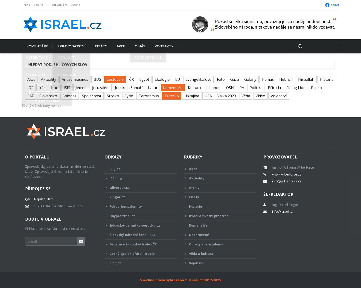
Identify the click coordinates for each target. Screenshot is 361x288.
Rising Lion (296, 87)
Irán (54, 87)
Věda (246, 95)
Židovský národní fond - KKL (138, 235)
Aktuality (48, 79)
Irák (42, 87)
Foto (221, 79)
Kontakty (164, 46)
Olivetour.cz (138, 187)
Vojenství (279, 95)
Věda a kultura (217, 253)
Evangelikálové (198, 79)
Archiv (217, 187)
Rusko (316, 87)
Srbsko (113, 95)
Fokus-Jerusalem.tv (138, 206)
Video (260, 95)
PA (241, 87)
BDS (97, 79)
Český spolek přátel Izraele (138, 253)
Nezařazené (217, 235)
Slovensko (48, 95)
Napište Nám (44, 199)
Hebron (286, 79)
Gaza (234, 79)
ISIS (67, 87)
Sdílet (335, 5)
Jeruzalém (100, 87)
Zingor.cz (138, 197)
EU (177, 79)
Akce (120, 46)
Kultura (194, 87)
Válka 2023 (226, 95)
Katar (152, 87)
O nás (140, 46)
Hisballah (306, 79)
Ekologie (162, 79)
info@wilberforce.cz (286, 181)
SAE (30, 95)
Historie (327, 79)
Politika (256, 87)
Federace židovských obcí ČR (138, 244)
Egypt (144, 79)
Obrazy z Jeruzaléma (217, 244)
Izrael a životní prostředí (217, 216)
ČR (131, 79)
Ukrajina (191, 95)
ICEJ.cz (138, 169)
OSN (230, 87)
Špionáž (69, 95)
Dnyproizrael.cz (138, 216)
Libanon (213, 87)
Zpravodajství (71, 46)
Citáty (101, 46)
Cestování (115, 79)
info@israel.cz (282, 212)
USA (208, 95)
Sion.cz (138, 263)
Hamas (268, 79)
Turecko (171, 95)
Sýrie (129, 95)
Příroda (274, 87)
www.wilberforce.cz (286, 174)
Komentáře (37, 46)
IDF (30, 87)
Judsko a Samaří (129, 87)
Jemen (81, 87)
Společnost (91, 95)
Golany (250, 79)
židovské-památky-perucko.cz (138, 225)
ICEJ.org (138, 178)
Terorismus (149, 95)
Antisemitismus (75, 79)
